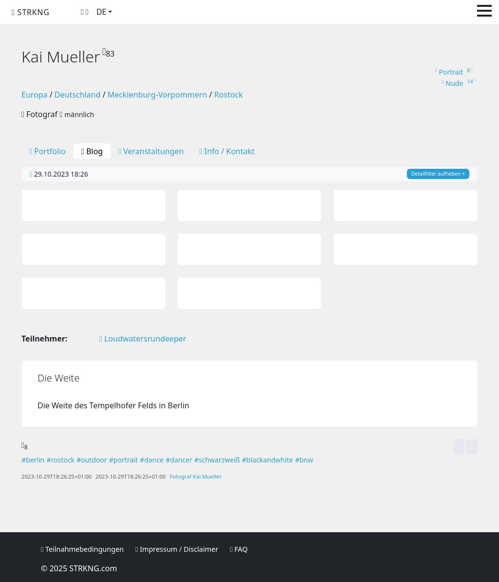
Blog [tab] (92, 151)
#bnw (304, 459)
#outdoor (92, 459)
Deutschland (77, 94)
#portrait (123, 459)
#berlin (32, 459)
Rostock (228, 94)
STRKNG (31, 12)
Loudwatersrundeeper (142, 338)
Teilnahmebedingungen (82, 549)
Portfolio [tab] (47, 151)
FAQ (239, 549)
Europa (34, 94)
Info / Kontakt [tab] (226, 151)
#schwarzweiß (217, 459)
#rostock (60, 459)
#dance (152, 459)
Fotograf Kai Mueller (196, 476)
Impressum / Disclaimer (176, 549)
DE (101, 11)
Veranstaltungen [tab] (151, 151)
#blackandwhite (267, 459)
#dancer (179, 459)
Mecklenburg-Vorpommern (158, 94)
